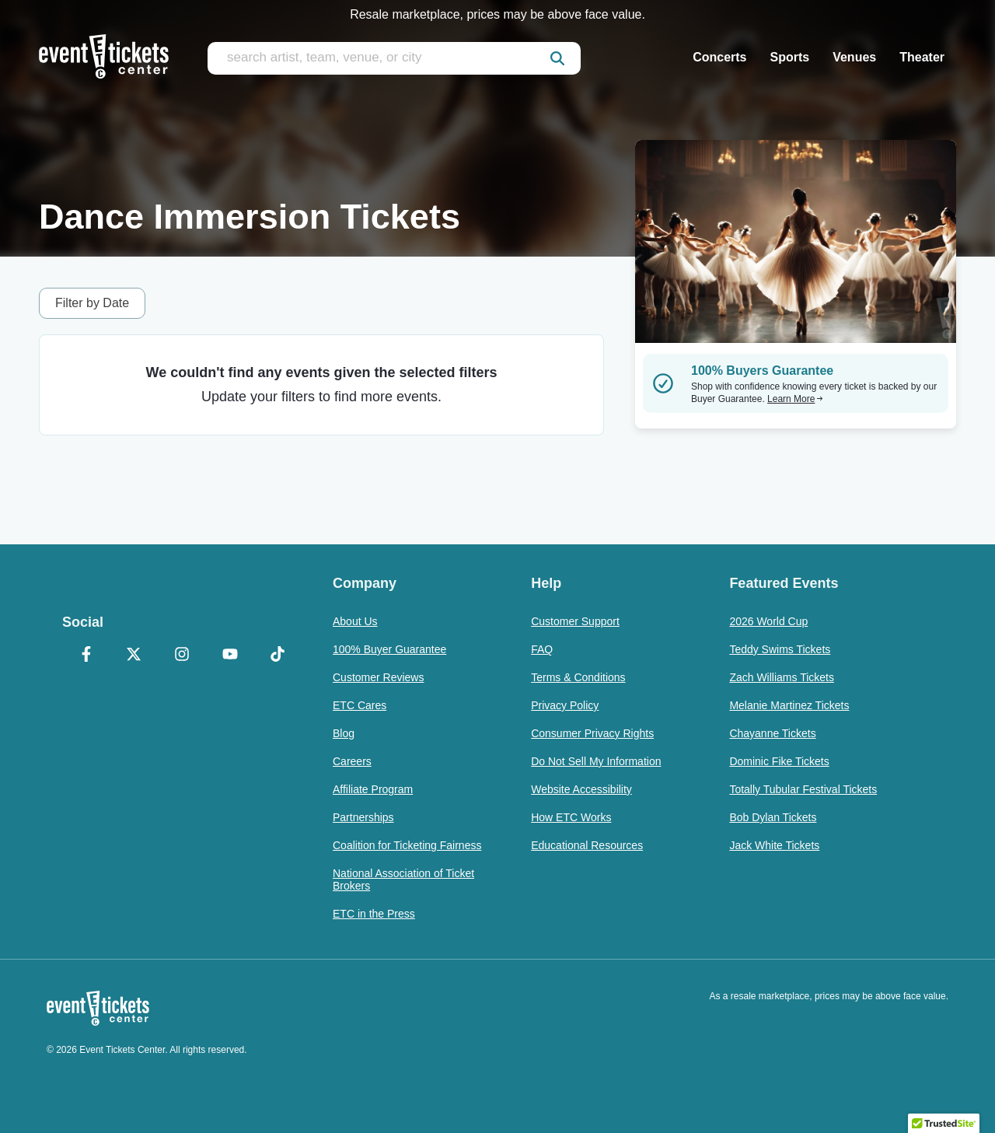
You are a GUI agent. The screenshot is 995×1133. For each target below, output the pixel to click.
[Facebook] (86, 655)
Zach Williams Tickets (781, 677)
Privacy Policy (565, 705)
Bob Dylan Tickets (772, 817)
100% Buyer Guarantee (389, 649)
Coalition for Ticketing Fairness (407, 845)
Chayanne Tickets (772, 733)
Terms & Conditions (578, 677)
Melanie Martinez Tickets (789, 705)
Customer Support (575, 621)
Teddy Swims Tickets (779, 649)
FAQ (542, 649)
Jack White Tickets (774, 845)
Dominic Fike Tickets (779, 761)
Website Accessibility (581, 789)
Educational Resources (587, 845)
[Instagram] (182, 655)
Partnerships (363, 817)
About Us (355, 621)
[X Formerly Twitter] (134, 655)
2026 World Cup (768, 621)
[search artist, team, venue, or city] (394, 58)
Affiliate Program (373, 789)
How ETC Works (571, 817)
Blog (343, 733)
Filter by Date (92, 302)
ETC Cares (359, 705)
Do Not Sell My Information (596, 761)
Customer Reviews (378, 677)
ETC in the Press (374, 913)
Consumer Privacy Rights (592, 733)
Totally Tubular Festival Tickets (803, 789)
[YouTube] (230, 655)
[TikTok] (277, 655)
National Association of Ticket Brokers (403, 879)
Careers (352, 761)
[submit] (557, 58)
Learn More (795, 398)
